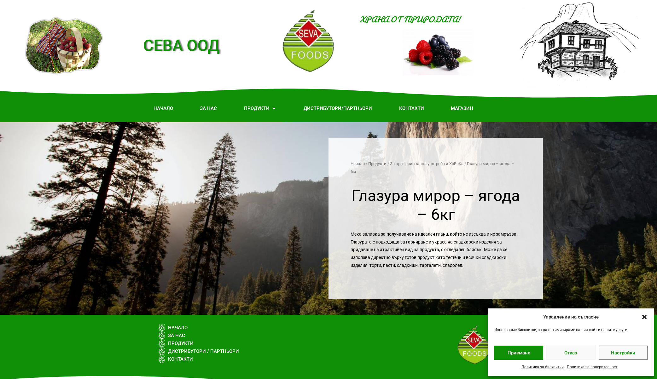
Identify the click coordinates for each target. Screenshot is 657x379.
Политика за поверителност (592, 367)
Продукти (377, 163)
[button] (644, 317)
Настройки (623, 353)
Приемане (519, 353)
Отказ (570, 353)
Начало (358, 163)
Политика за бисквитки (542, 367)
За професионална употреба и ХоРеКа (426, 163)
